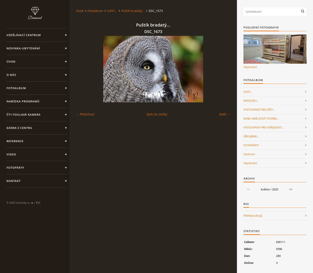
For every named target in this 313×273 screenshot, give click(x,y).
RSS (38, 203)
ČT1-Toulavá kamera (24, 115)
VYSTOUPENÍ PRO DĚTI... (259, 110)
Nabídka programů (23, 101)
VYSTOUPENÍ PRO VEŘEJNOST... (263, 127)
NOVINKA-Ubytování (23, 48)
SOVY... (112, 11)
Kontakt (14, 181)
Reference (15, 141)
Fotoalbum (16, 88)
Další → (224, 114)
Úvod (11, 61)
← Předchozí (85, 114)
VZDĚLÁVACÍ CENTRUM (24, 35)
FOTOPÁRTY (251, 145)
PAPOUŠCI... (251, 101)
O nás (11, 75)
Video (11, 154)
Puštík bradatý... (133, 11)
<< (248, 189)
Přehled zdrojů (252, 216)
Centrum (249, 154)
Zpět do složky (157, 114)
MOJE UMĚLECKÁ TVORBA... (261, 118)
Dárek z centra (19, 128)
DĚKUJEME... (251, 136)
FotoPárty (15, 168)
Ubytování (250, 67)
